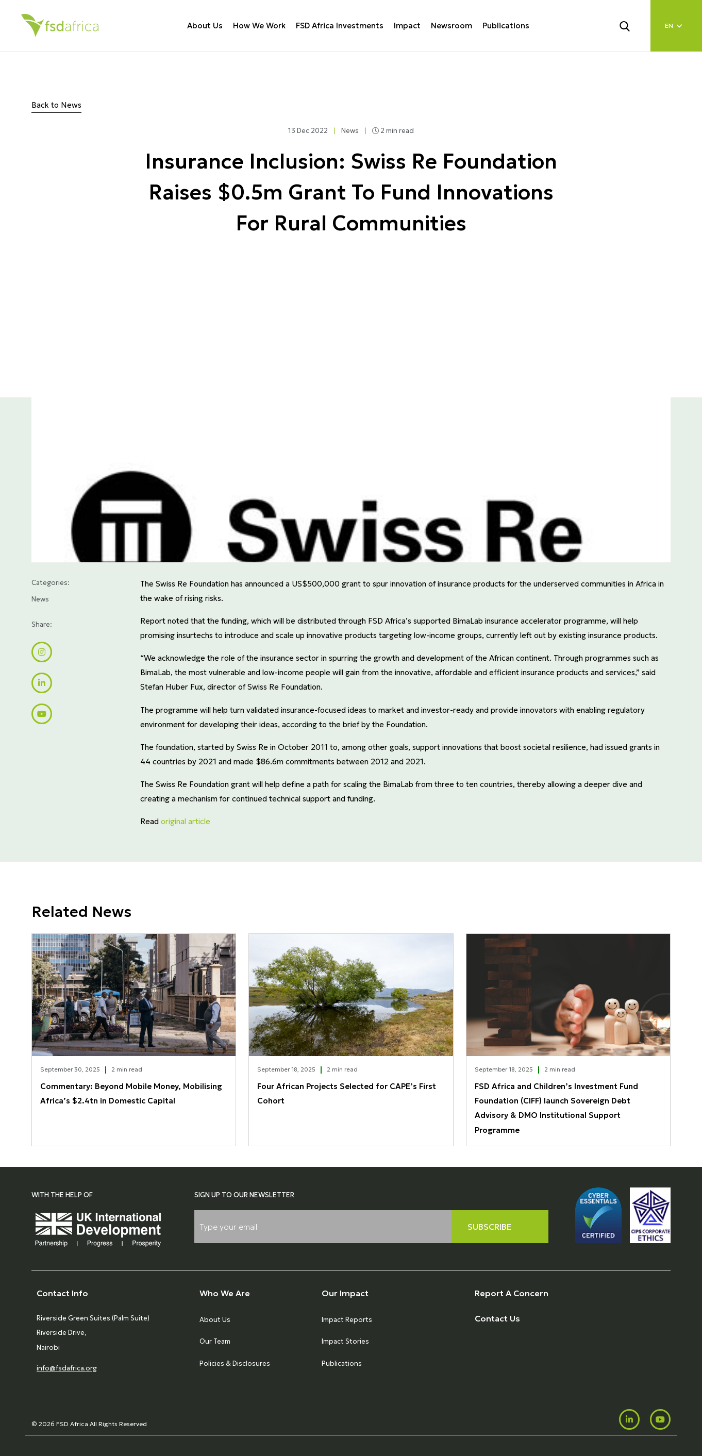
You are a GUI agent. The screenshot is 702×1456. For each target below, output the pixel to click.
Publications (505, 25)
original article (185, 821)
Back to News (56, 105)
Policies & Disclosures (234, 1363)
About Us (205, 25)
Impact (407, 25)
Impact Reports (347, 1319)
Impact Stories (345, 1341)
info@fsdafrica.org (67, 1368)
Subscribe (489, 1226)
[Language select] (676, 25)
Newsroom (451, 25)
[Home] (59, 25)
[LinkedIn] (629, 1419)
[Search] (631, 25)
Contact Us (497, 1318)
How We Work (259, 25)
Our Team (214, 1341)
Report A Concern (511, 1293)
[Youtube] (660, 1419)
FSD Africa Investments (339, 25)
